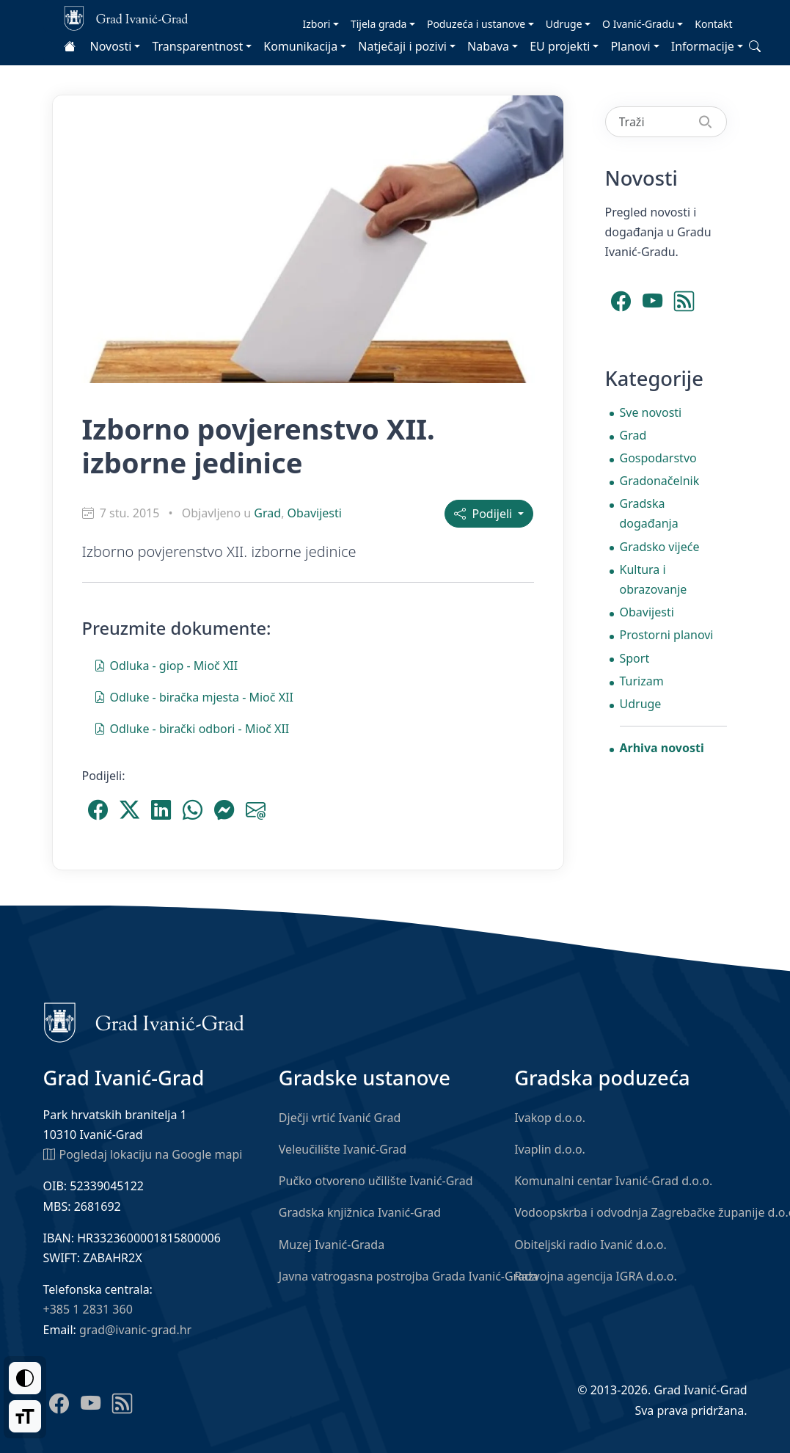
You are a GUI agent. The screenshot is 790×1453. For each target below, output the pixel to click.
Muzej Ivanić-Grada (331, 1245)
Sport (635, 658)
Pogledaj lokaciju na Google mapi (143, 1153)
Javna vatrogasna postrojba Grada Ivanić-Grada (408, 1276)
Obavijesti (315, 513)
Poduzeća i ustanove (476, 24)
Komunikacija (300, 46)
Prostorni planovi (667, 635)
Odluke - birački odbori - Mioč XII (192, 728)
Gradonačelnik (660, 481)
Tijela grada (378, 24)
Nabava (488, 46)
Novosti (111, 46)
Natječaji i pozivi (402, 46)
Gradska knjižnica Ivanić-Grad (360, 1212)
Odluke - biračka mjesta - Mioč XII (193, 696)
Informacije (702, 46)
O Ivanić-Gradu (638, 24)
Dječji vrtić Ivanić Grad (340, 1118)
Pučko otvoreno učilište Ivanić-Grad (376, 1181)
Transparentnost (197, 46)
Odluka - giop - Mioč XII (166, 665)
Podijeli (484, 514)
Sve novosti (651, 412)
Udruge (564, 24)
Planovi (630, 46)
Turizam (642, 681)
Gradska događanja (649, 513)
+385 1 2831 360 (88, 1309)
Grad (267, 513)
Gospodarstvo (658, 458)
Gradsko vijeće (660, 547)
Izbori (317, 24)
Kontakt (713, 24)
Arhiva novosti (662, 748)
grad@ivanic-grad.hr (135, 1330)
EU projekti (560, 46)
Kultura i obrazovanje (653, 579)
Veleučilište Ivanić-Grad (342, 1149)
